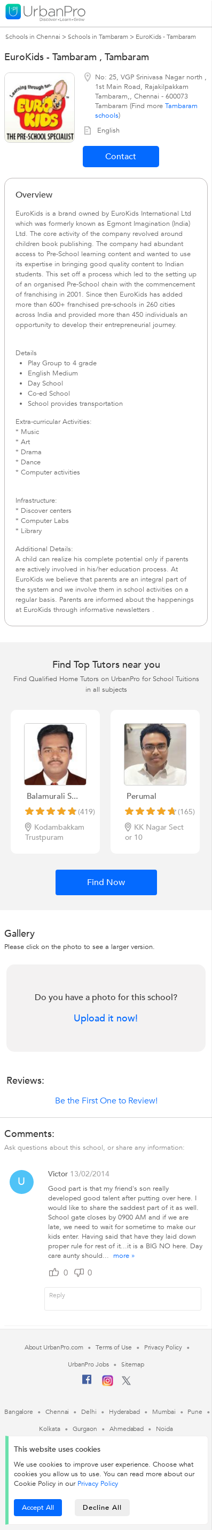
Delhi (89, 1412)
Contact (120, 156)
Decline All (102, 1507)
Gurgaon (85, 1429)
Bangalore (18, 1412)
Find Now (106, 882)
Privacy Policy (97, 1483)
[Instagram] (107, 1384)
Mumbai (163, 1412)
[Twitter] (126, 1383)
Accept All (38, 1507)
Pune (194, 1412)
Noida (164, 1429)
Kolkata (49, 1429)
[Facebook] (87, 1383)
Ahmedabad (126, 1429)
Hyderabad (124, 1412)
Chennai (57, 1412)
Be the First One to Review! (106, 1101)
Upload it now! (106, 1019)
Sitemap (132, 1364)
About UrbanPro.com (54, 1347)
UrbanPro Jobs (88, 1364)
